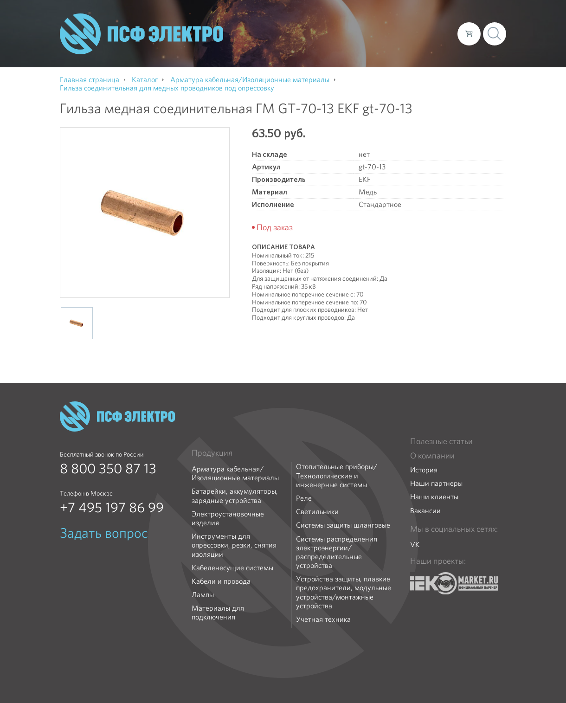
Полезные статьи (441, 441)
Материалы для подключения (218, 612)
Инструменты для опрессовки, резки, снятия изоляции (234, 545)
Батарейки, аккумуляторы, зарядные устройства (235, 495)
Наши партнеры (436, 483)
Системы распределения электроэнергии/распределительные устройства (336, 552)
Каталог (317, 33)
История (423, 469)
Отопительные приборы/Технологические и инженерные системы (336, 475)
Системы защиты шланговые (343, 525)
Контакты (433, 33)
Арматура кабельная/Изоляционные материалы (235, 473)
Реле (304, 498)
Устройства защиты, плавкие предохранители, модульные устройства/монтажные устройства (343, 592)
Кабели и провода (221, 581)
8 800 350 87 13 (108, 469)
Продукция (212, 453)
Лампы (203, 594)
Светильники (317, 511)
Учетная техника (323, 619)
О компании (273, 33)
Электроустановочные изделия (228, 518)
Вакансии (425, 510)
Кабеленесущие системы (232, 567)
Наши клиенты (434, 496)
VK (415, 544)
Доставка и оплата (374, 33)
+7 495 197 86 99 (112, 508)
